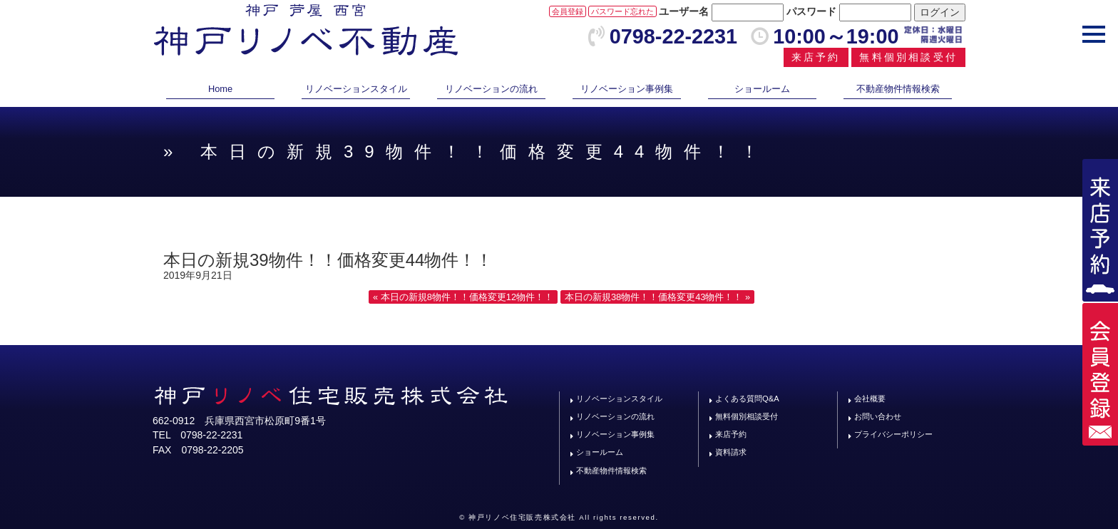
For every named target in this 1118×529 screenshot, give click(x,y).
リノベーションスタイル (356, 88)
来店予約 (816, 57)
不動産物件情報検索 (898, 88)
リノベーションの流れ (491, 88)
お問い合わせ (877, 416)
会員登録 (567, 11)
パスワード (811, 11)
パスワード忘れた (622, 11)
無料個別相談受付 (908, 57)
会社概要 (870, 398)
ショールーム (762, 88)
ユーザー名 (684, 11)
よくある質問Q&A (747, 398)
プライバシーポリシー (893, 434)
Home (220, 88)
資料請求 (731, 452)
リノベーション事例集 (626, 88)
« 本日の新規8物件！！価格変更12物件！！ (463, 297)
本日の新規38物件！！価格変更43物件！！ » (657, 297)
